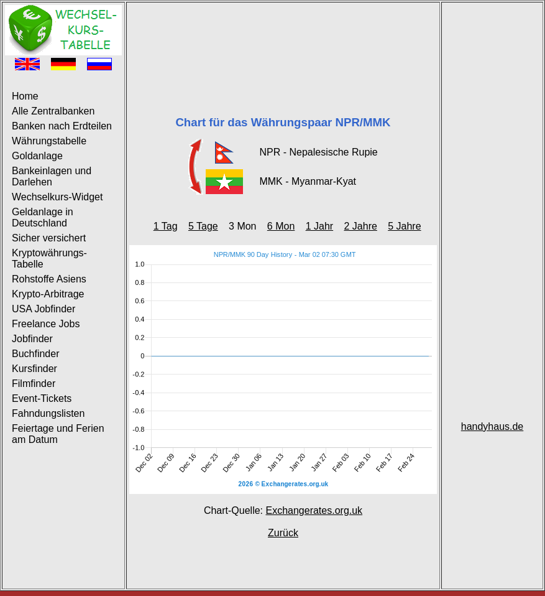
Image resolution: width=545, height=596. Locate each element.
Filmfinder (33, 383)
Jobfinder (32, 338)
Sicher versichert (49, 238)
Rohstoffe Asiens (49, 279)
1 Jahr (319, 226)
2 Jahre (360, 226)
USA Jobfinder (43, 309)
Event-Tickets (41, 398)
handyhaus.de (492, 426)
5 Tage (203, 226)
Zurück (283, 533)
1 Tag (165, 226)
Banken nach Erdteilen (62, 126)
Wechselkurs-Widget (57, 197)
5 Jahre (404, 226)
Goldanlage (37, 156)
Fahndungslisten (48, 413)
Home (25, 96)
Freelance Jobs (46, 324)
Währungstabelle (49, 141)
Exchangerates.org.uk (313, 510)
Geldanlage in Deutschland (42, 217)
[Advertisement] (283, 44)
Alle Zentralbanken (53, 111)
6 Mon (281, 226)
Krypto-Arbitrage (48, 294)
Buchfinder (36, 353)
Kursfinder (34, 368)
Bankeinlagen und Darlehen (51, 176)
